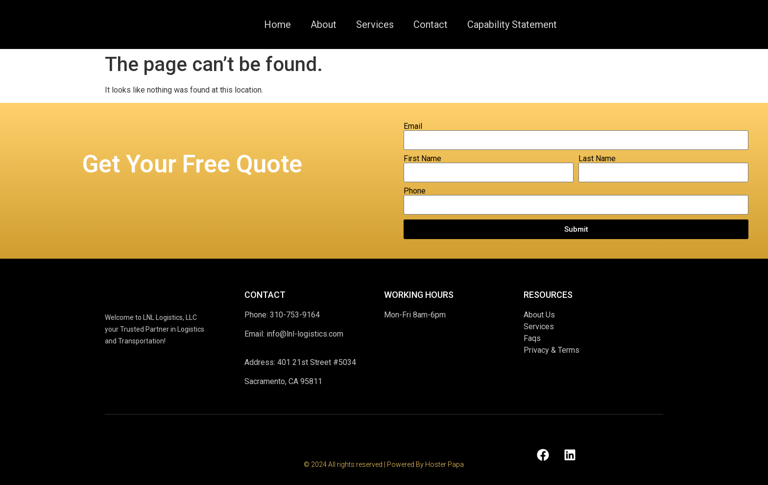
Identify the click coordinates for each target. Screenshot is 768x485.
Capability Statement (512, 24)
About (323, 24)
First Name (422, 159)
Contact (430, 24)
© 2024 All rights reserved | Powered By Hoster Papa (384, 464)
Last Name (597, 159)
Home (277, 24)
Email (413, 126)
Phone (415, 191)
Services (375, 24)
